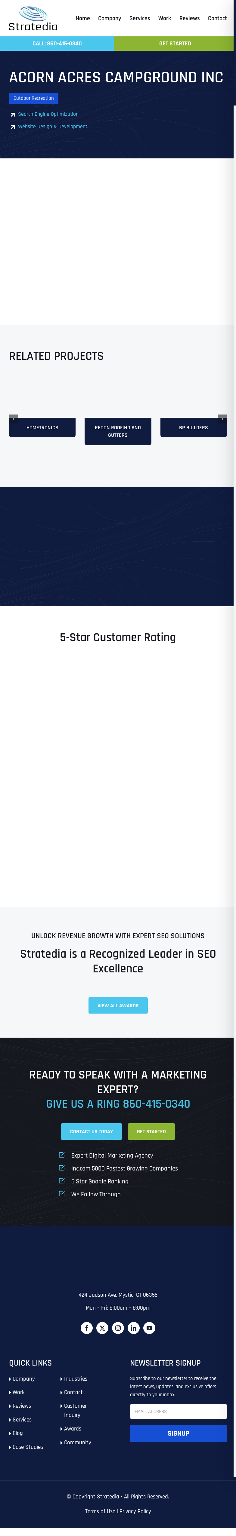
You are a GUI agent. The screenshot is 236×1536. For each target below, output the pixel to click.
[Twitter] (102, 1336)
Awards (72, 1437)
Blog (18, 1441)
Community (77, 1450)
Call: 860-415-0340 (57, 43)
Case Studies (28, 1455)
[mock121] (193, 380)
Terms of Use (100, 1519)
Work (18, 1400)
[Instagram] (118, 1336)
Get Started (175, 43)
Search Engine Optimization (48, 114)
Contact (73, 1400)
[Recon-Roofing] (118, 380)
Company (24, 1387)
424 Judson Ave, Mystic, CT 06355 (118, 1303)
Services (22, 1427)
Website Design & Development (52, 126)
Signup (178, 1441)
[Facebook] (87, 1336)
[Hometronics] (42, 380)
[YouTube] (149, 1336)
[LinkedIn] (134, 1336)
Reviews (22, 1414)
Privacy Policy (135, 1519)
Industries (75, 1387)
